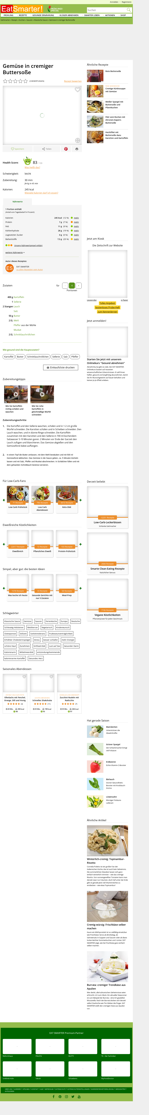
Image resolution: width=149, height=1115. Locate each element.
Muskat (17, 329)
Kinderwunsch (62, 627)
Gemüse (27, 621)
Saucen (38, 621)
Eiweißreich (17, 551)
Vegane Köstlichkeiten (107, 615)
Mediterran (32, 627)
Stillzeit (23, 633)
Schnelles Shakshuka (42, 700)
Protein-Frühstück (66, 551)
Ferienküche (51, 621)
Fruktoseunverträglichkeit (60, 633)
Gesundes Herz (36, 658)
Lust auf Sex (54, 646)
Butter (17, 315)
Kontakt (34, 1089)
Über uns (8, 1089)
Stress (37, 640)
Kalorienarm (10, 652)
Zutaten (7, 285)
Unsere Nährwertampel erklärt (28, 245)
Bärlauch (110, 779)
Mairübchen (111, 727)
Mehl (16, 320)
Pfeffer (17, 325)
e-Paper (124, 300)
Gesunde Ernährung (43, 15)
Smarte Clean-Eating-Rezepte (107, 568)
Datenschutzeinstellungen (78, 1089)
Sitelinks (26, 1089)
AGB (41, 1089)
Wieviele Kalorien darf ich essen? (41, 192)
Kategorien (9, 1091)
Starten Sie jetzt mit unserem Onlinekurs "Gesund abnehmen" (107, 346)
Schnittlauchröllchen (24, 334)
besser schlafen (50, 640)
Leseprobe (92, 300)
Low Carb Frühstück (17, 507)
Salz (16, 311)
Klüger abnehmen (69, 15)
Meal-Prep (67, 595)
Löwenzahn (111, 796)
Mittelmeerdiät (26, 652)
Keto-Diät (66, 507)
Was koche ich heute (17, 595)
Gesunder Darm (71, 646)
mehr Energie (68, 640)
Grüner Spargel (113, 744)
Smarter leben (92, 15)
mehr (76, 218)
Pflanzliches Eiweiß (42, 551)
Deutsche (75, 621)
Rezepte (23, 15)
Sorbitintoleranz (37, 633)
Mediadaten (120, 1089)
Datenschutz (60, 1089)
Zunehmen (25, 646)
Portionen (72, 290)
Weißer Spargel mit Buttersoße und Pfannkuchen (114, 104)
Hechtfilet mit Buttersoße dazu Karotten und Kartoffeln (116, 135)
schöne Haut (10, 646)
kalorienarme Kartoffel (14, 658)
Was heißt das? (32, 167)
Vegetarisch (47, 627)
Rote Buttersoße (113, 71)
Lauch (17, 306)
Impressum (49, 1089)
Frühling (8, 15)
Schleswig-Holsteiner (14, 627)
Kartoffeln (19, 297)
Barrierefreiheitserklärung (102, 1089)
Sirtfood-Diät (39, 646)
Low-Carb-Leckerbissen (107, 522)
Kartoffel (8, 356)
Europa (64, 621)
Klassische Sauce (12, 621)
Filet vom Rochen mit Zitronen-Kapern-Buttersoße (115, 120)
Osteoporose (10, 633)
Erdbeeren (111, 762)
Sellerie (17, 301)
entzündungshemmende (48, 652)
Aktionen (110, 15)
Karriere (17, 1089)
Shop (123, 15)
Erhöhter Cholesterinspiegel (17, 640)
